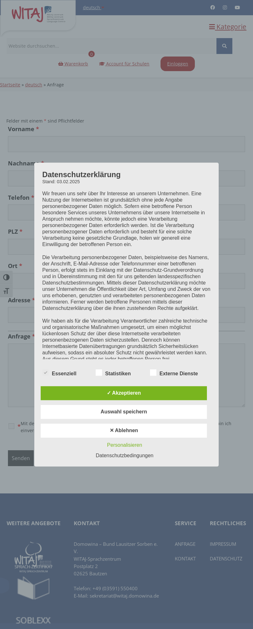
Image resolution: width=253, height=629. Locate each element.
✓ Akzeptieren (124, 393)
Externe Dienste (174, 372)
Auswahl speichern (124, 411)
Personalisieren (124, 445)
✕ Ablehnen (124, 430)
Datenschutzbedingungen (124, 455)
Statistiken (113, 372)
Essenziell (59, 372)
